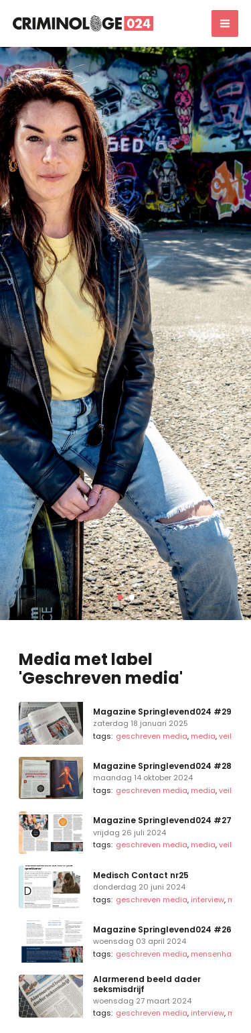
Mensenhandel (219, 954)
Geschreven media (151, 736)
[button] (119, 597)
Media (203, 736)
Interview (207, 899)
